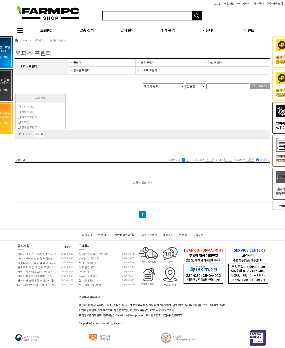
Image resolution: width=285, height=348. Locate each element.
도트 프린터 (147, 62)
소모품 (23, 122)
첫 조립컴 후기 (87, 267)
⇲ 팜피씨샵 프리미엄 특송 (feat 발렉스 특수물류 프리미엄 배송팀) (55, 262)
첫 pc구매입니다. (88, 280)
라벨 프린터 (215, 62)
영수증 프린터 (81, 70)
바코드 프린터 (149, 70)
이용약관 (103, 234)
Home (24, 40)
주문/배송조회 (275, 3)
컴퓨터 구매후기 (88, 276)
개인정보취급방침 (125, 234)
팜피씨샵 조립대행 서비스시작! (35, 280)
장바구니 (258, 3)
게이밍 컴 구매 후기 (90, 258)
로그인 (217, 3)
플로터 (77, 62)
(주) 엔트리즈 (173, 315)
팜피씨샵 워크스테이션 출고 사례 (36, 254)
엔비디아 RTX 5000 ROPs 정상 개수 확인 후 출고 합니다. (50, 276)
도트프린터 (26, 107)
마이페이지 (243, 3)
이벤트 (183, 234)
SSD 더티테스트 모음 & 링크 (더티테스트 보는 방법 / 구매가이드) (55, 258)
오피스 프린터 (58, 40)
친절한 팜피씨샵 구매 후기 (94, 254)
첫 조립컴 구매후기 (90, 284)
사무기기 (38, 40)
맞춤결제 (198, 234)
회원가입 (229, 3)
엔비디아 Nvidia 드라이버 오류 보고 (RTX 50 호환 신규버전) (52, 271)
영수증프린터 (27, 127)
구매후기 (84, 271)
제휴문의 (168, 234)
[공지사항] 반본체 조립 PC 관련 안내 (38, 284)
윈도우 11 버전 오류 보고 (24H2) (36, 267)
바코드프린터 (27, 117)
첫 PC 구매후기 (87, 262)
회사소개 (87, 234)
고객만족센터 (149, 234)
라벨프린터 (26, 112)
